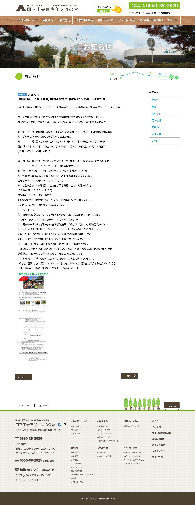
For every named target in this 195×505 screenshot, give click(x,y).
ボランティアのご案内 (132, 463)
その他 (155, 141)
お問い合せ (135, 12)
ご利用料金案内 (84, 20)
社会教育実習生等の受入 (134, 460)
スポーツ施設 (76, 463)
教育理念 (74, 430)
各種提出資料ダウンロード (108, 440)
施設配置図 (75, 452)
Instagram (165, 12)
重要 (154, 106)
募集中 (155, 127)
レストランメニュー (78, 481)
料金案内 (101, 452)
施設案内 (47, 20)
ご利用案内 (63, 20)
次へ (129, 375)
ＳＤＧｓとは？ (76, 433)
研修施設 (74, 460)
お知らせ (156, 113)
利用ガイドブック (104, 437)
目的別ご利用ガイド (105, 433)
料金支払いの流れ (104, 456)
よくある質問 (150, 12)
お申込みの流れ (103, 430)
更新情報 (156, 120)
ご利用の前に (102, 426)
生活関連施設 (76, 470)
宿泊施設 (74, 456)
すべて (155, 100)
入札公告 (156, 134)
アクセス (172, 20)
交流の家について (28, 20)
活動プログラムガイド (105, 20)
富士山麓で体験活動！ (151, 20)
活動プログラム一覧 (132, 426)
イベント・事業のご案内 (133, 452)
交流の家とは (76, 426)
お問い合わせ (158, 444)
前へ (24, 376)
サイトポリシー (24, 405)
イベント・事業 (126, 20)
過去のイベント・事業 (132, 456)
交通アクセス (43, 405)
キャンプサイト (76, 467)
